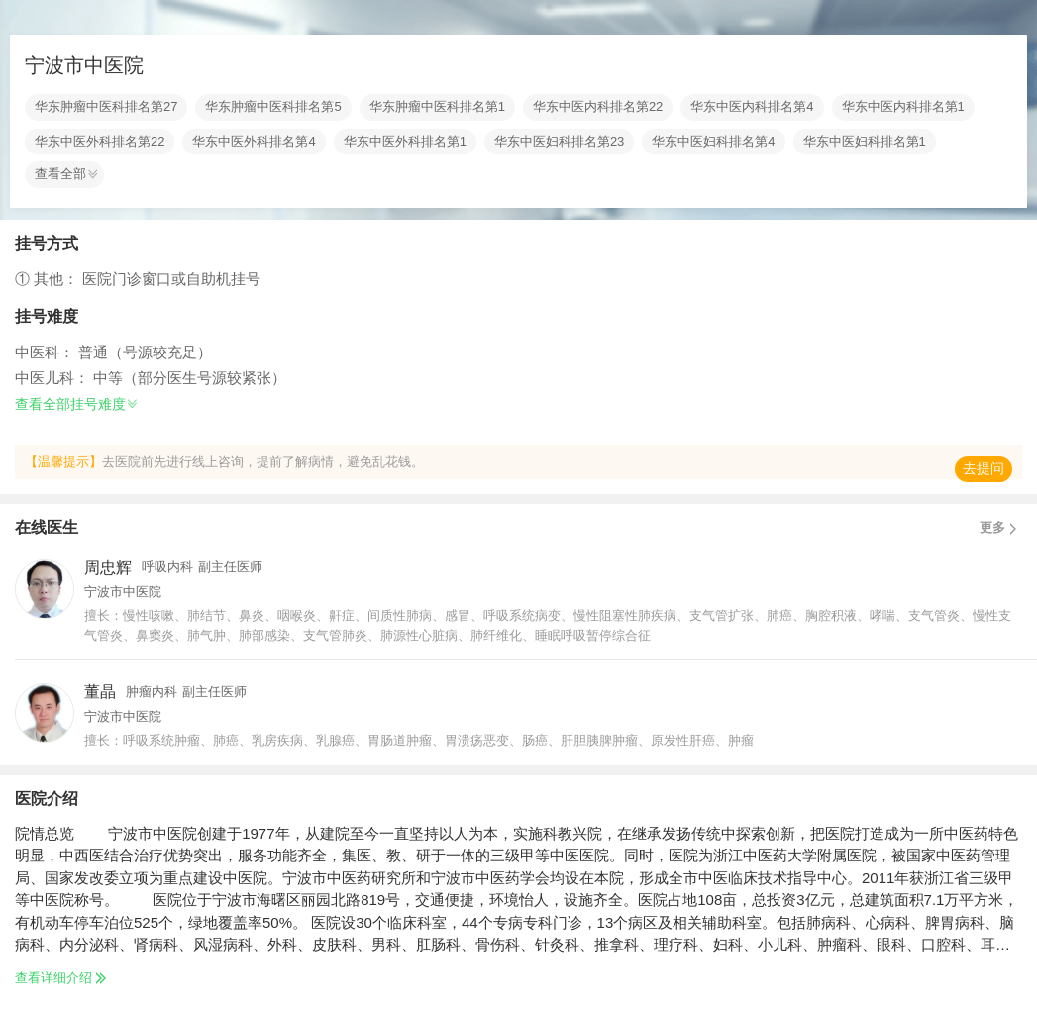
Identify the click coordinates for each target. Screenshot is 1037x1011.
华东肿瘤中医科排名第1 (437, 107)
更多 (1001, 528)
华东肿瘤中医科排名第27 (106, 107)
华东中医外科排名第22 (99, 142)
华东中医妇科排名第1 (864, 142)
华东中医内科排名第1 (903, 107)
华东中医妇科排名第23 (559, 142)
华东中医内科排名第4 (751, 107)
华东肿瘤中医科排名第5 (273, 107)
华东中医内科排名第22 (598, 107)
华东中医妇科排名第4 (713, 142)
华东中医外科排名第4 (253, 142)
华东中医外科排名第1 (405, 142)
